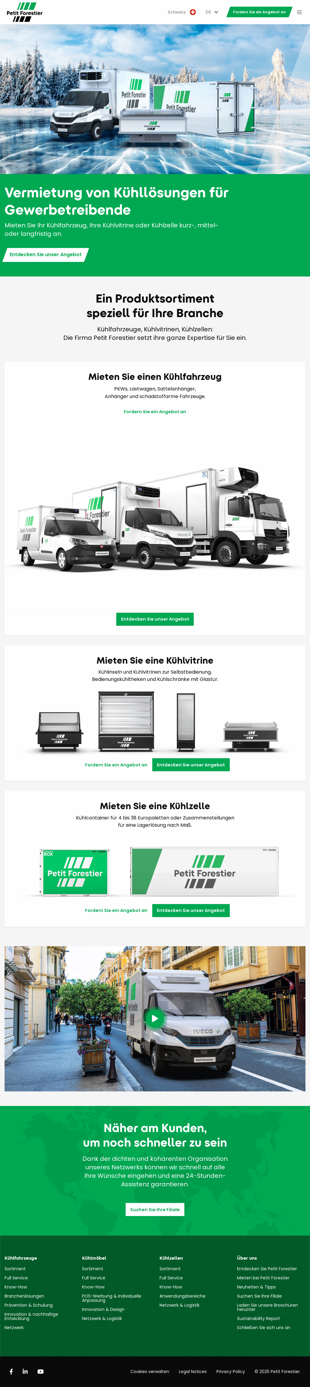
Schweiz (182, 12)
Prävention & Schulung (29, 1305)
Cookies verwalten (149, 1372)
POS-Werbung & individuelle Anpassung (111, 1298)
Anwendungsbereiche (183, 1296)
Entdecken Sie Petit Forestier (267, 1269)
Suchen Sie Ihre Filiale (155, 1210)
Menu (299, 12)
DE (208, 12)
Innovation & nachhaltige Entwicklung (31, 1316)
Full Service (16, 1278)
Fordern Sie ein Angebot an (259, 12)
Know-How (16, 1287)
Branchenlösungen (24, 1296)
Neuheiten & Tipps (256, 1287)
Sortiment (15, 1269)
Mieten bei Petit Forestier (263, 1278)
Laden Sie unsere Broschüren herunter (267, 1307)
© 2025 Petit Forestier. (278, 1372)
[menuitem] (182, 12)
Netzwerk (14, 1328)
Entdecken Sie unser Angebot (46, 254)
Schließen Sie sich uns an (263, 1328)
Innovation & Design (103, 1309)
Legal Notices (193, 1372)
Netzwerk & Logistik (102, 1318)
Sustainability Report (258, 1318)
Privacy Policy (230, 1372)
